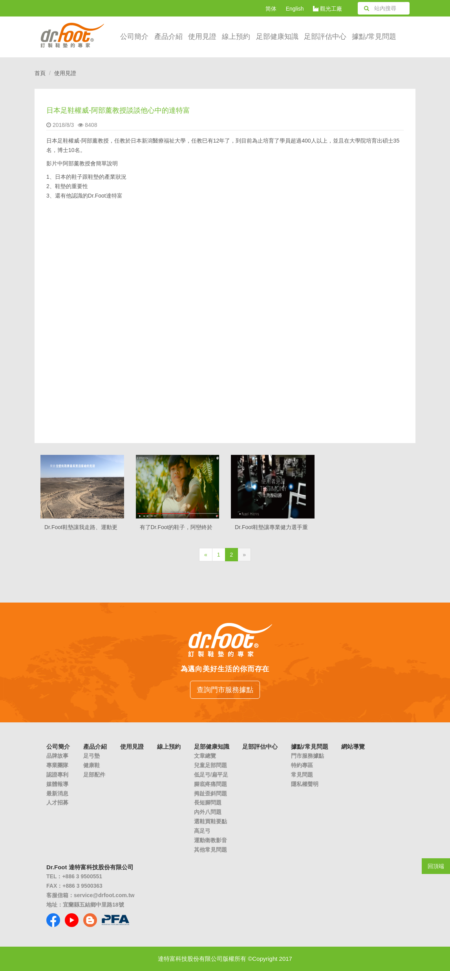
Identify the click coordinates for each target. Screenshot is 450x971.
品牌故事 (57, 756)
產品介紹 (168, 36)
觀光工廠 (327, 8)
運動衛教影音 (210, 840)
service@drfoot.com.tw (104, 895)
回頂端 (436, 866)
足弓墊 (91, 756)
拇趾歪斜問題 (210, 793)
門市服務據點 (307, 756)
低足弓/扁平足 (211, 774)
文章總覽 (205, 756)
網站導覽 (353, 746)
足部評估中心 (325, 36)
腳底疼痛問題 (210, 784)
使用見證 (202, 36)
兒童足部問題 (210, 765)
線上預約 (236, 36)
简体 (270, 8)
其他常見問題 (210, 849)
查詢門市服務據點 (225, 690)
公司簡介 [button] (134, 36)
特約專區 (302, 765)
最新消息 (57, 793)
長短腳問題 (207, 802)
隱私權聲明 (304, 784)
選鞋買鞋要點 (210, 821)
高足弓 (202, 831)
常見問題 (302, 774)
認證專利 (57, 774)
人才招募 (57, 802)
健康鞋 (91, 765)
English (295, 8)
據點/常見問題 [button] (374, 36)
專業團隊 (57, 765)
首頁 (40, 73)
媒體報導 (57, 784)
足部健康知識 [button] (277, 36)
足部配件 (94, 774)
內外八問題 (207, 812)
